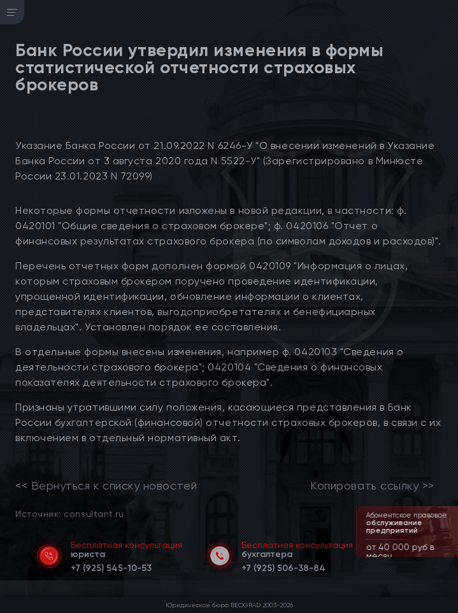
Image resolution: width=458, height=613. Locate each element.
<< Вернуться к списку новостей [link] (106, 485)
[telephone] (111, 566)
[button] (449, 555)
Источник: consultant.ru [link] (69, 513)
